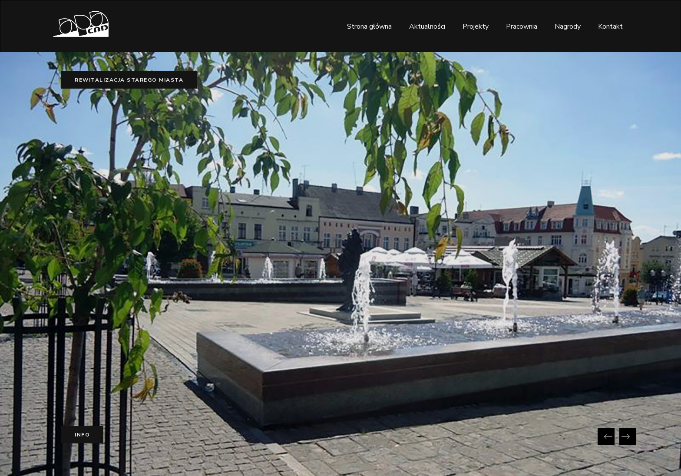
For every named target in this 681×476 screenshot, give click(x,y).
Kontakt (610, 26)
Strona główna (369, 26)
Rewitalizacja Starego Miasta (129, 79)
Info (82, 434)
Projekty (476, 26)
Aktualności (427, 26)
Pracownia (521, 26)
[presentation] (606, 436)
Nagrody (568, 26)
